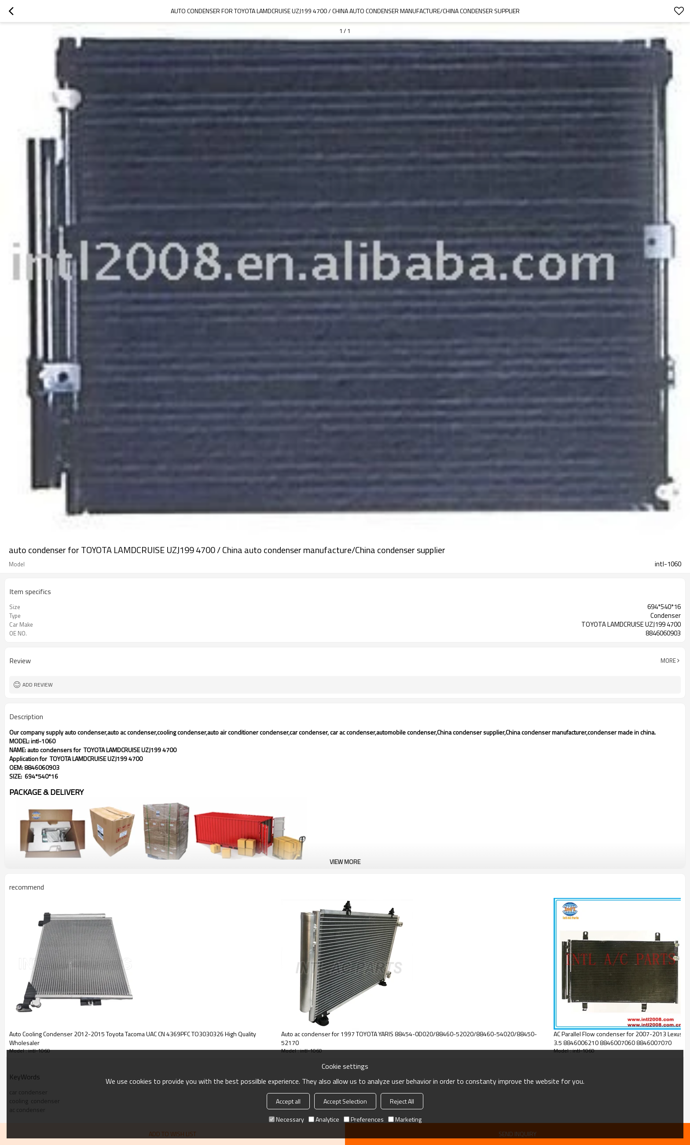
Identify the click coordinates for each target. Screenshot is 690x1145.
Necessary (286, 1119)
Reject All (402, 1101)
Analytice (323, 1119)
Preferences (364, 1119)
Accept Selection (345, 1101)
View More (345, 861)
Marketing (405, 1119)
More (668, 660)
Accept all (288, 1101)
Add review (37, 684)
